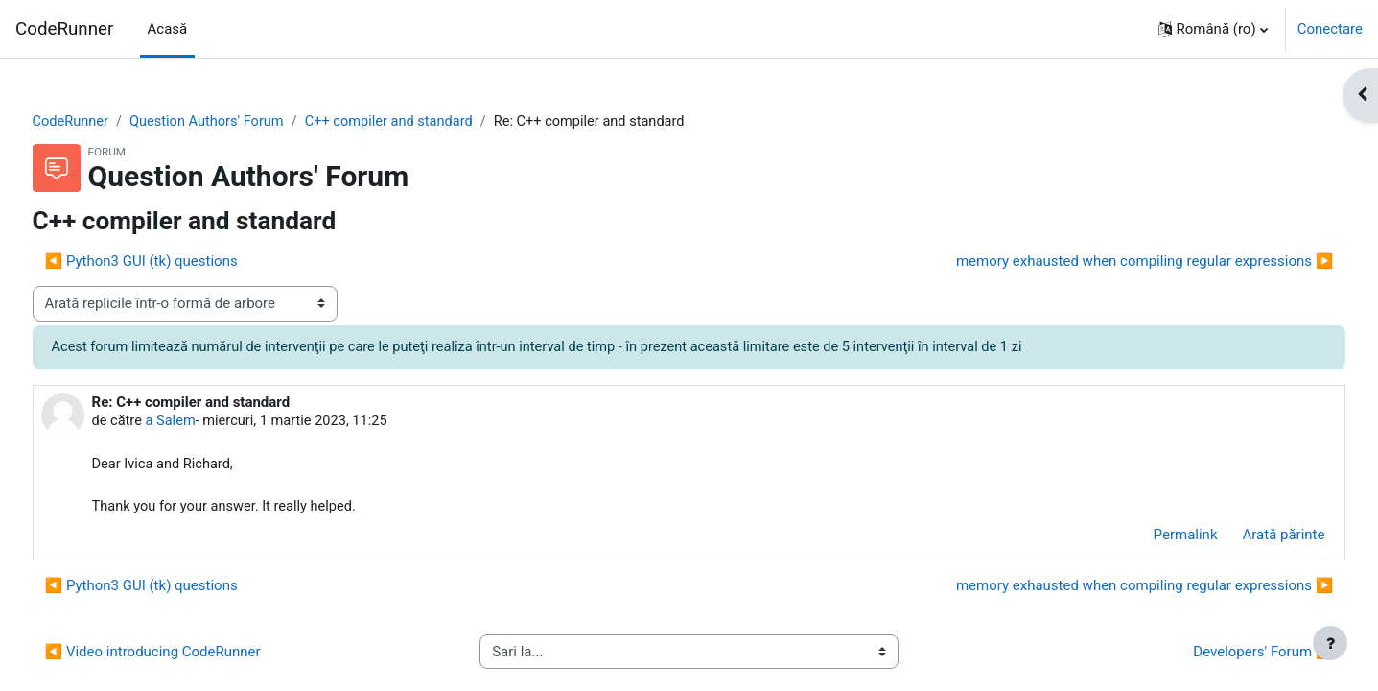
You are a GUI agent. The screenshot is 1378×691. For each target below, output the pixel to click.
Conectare (1330, 28)
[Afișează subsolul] (1330, 643)
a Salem (209, 422)
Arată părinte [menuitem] (1247, 538)
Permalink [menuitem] (1149, 538)
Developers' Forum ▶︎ (1227, 655)
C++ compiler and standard (434, 122)
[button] (1213, 29)
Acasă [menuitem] (168, 28)
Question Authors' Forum (247, 122)
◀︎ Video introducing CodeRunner (188, 655)
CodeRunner (64, 28)
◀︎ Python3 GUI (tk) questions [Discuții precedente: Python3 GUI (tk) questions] (177, 262)
